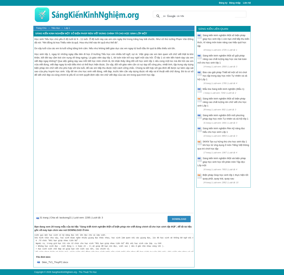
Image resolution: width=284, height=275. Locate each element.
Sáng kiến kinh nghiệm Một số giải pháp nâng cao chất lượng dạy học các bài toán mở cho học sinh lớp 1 (222, 59)
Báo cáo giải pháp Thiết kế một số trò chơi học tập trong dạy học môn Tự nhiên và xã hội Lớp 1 (222, 76)
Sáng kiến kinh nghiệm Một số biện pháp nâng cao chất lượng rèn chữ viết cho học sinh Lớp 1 (222, 102)
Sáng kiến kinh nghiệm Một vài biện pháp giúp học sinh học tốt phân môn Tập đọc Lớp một (221, 162)
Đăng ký (223, 3)
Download (179, 219)
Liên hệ (247, 3)
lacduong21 (65, 217)
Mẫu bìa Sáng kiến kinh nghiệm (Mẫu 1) (223, 89)
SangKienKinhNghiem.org (64, 272)
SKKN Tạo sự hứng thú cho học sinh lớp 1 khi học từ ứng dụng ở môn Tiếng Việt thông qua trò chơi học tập (223, 145)
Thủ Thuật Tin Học (88, 272)
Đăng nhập (235, 3)
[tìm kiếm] (199, 16)
